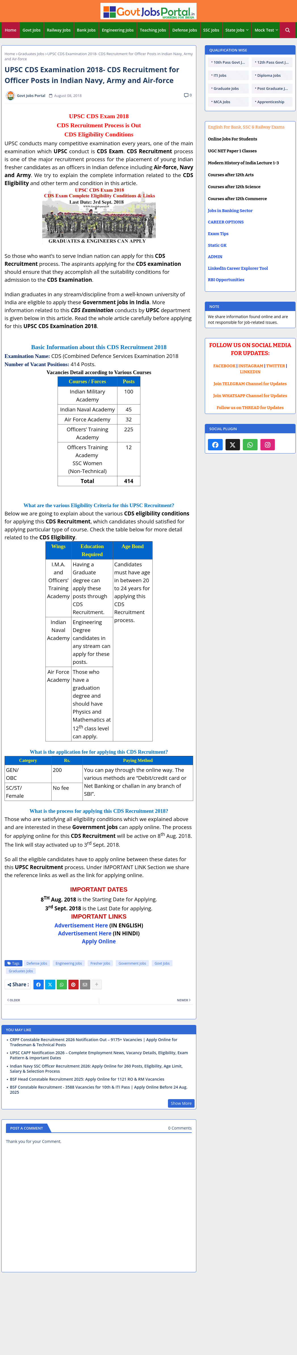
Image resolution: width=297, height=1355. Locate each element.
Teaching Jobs (153, 30)
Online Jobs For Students (232, 139)
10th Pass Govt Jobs (231, 62)
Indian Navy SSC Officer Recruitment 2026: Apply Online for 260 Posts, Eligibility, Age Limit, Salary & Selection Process (96, 1069)
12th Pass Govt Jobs (274, 62)
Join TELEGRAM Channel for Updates (250, 383)
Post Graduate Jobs (274, 88)
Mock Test (264, 30)
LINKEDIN (250, 371)
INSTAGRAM (251, 365)
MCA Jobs (222, 101)
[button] (288, 30)
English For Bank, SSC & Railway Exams (246, 127)
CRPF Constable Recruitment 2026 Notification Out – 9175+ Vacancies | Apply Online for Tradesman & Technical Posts (93, 1042)
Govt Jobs (32, 30)
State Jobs (235, 30)
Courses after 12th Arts (231, 174)
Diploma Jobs (269, 75)
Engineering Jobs (118, 30)
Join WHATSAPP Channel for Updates (250, 395)
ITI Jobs (220, 75)
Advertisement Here (81, 925)
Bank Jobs (86, 30)
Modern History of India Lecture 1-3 (243, 162)
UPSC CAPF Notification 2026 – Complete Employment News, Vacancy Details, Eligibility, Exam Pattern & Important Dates (99, 1055)
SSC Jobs (211, 30)
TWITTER (275, 365)
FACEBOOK (224, 365)
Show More (181, 1103)
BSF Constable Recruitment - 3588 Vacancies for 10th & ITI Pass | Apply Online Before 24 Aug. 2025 (99, 1090)
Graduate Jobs (226, 88)
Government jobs (132, 963)
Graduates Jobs (31, 53)
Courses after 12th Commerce (237, 198)
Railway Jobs (59, 30)
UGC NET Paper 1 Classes (232, 151)
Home (10, 30)
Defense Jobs (184, 30)
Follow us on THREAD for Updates (250, 407)
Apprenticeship (270, 101)
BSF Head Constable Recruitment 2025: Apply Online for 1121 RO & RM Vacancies (87, 1079)
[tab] (10, 30)
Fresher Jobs (100, 963)
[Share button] (97, 984)
